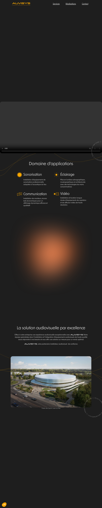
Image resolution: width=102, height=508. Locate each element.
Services (56, 4)
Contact (85, 4)
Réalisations (71, 4)
